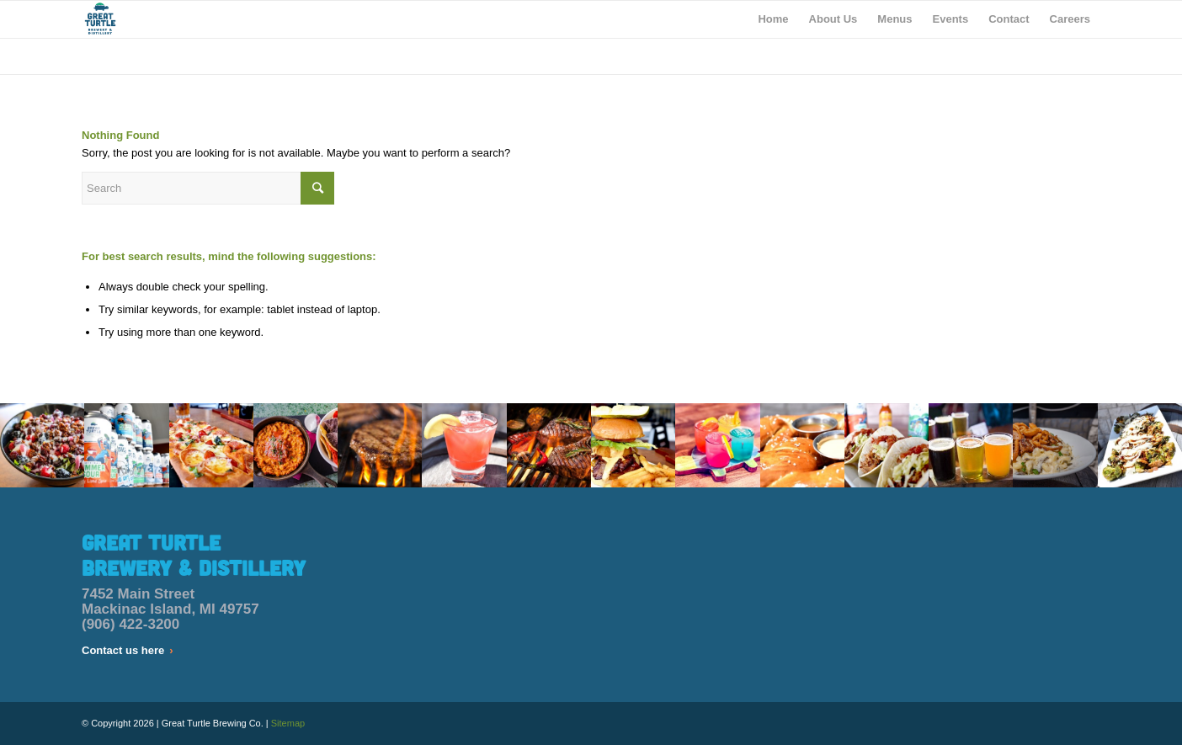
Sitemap (288, 723)
